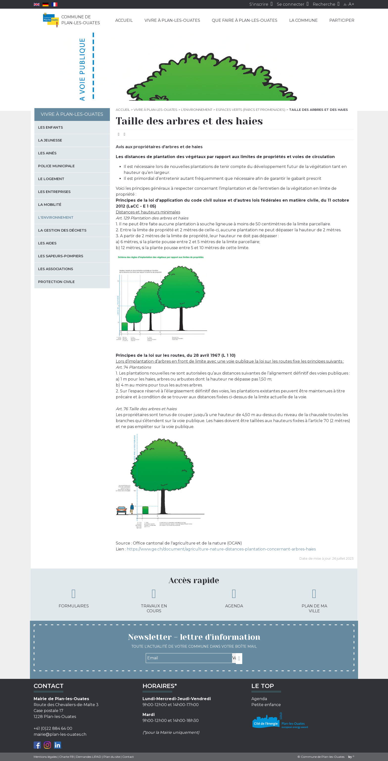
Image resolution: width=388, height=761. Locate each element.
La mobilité (49, 204)
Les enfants (50, 127)
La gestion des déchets (62, 230)
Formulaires (74, 598)
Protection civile (56, 282)
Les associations (55, 269)
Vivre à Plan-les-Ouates (172, 20)
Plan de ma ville (314, 600)
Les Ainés (47, 153)
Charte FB (66, 757)
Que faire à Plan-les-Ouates (244, 20)
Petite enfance (266, 704)
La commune (303, 20)
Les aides (47, 243)
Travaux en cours (154, 600)
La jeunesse (50, 140)
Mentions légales (45, 757)
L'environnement (196, 110)
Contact (128, 757)
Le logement (51, 179)
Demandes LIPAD (88, 757)
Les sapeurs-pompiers (60, 256)
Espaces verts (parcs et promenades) (250, 110)
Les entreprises (54, 192)
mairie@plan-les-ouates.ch (60, 734)
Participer (341, 20)
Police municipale (56, 166)
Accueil (124, 20)
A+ (351, 4)
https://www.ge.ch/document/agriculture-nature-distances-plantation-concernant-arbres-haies (221, 549)
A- (345, 4)
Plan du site (111, 757)
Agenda (234, 598)
